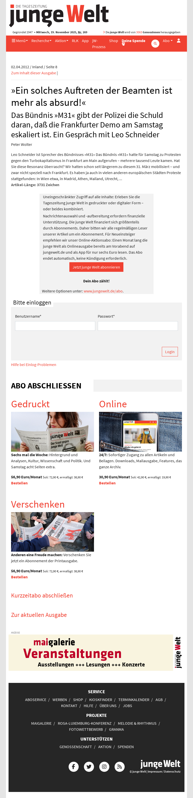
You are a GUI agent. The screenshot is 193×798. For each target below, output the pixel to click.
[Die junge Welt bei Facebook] (73, 766)
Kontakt (69, 705)
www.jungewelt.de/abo (103, 290)
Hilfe (88, 705)
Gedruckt (30, 403)
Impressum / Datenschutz (164, 771)
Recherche (40, 40)
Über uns (108, 705)
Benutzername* (28, 316)
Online (113, 403)
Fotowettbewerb (86, 729)
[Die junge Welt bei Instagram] (104, 766)
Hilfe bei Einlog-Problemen (33, 364)
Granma (116, 729)
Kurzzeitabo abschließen (42, 595)
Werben (60, 699)
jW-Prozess (99, 43)
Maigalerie (41, 723)
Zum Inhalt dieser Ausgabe (33, 72)
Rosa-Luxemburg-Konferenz (85, 723)
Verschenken (38, 504)
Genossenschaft (76, 746)
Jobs (127, 705)
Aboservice (35, 699)
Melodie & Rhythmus (137, 723)
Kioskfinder (100, 699)
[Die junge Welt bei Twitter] (89, 766)
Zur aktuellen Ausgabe (39, 615)
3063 (139, 32)
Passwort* (106, 316)
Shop (113, 40)
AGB (159, 699)
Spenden (126, 746)
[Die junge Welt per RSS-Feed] (119, 766)
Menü (19, 40)
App (85, 40)
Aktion (60, 40)
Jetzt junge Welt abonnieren (96, 267)
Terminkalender (133, 699)
